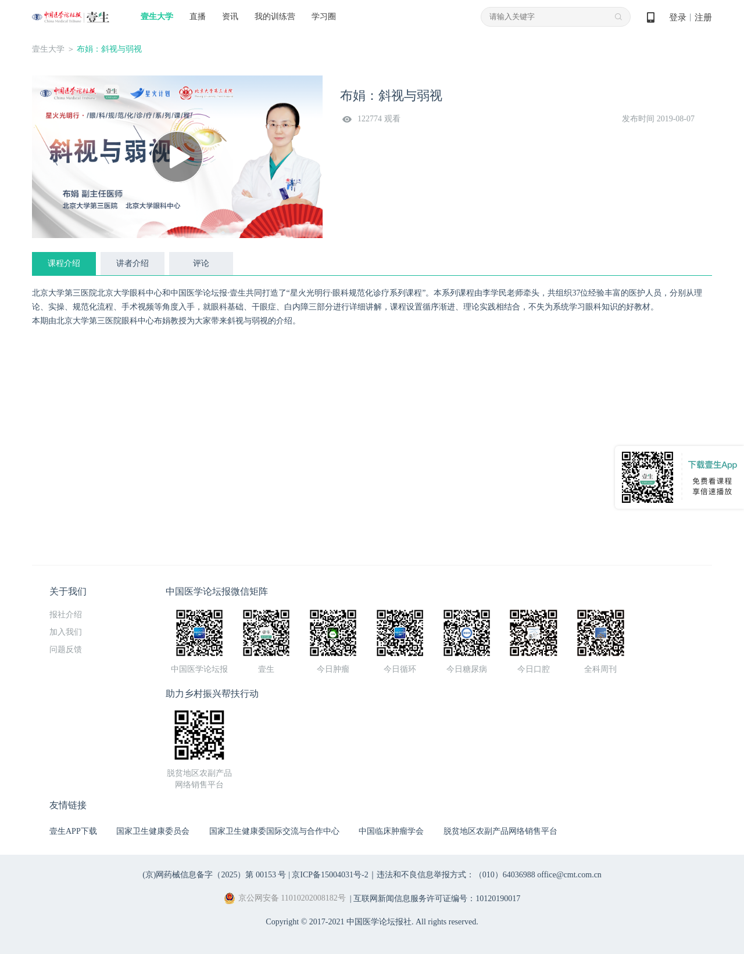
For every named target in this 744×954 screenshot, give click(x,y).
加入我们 (65, 632)
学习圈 (324, 16)
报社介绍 (65, 614)
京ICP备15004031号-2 (330, 874)
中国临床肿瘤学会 (391, 831)
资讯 (230, 16)
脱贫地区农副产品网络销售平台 (500, 831)
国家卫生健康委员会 (152, 831)
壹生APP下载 (73, 831)
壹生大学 (157, 16)
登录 (677, 17)
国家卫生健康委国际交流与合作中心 (274, 831)
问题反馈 (65, 649)
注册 (703, 17)
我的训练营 (275, 16)
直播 (197, 16)
